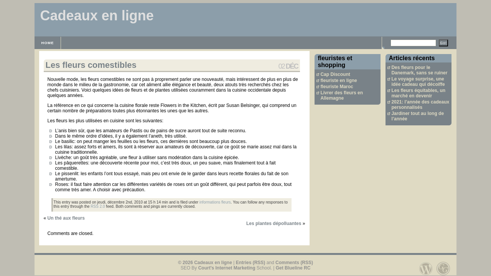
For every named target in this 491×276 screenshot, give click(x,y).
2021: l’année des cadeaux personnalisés (420, 104)
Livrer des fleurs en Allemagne (341, 95)
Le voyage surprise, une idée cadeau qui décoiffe (418, 81)
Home (47, 43)
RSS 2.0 (98, 206)
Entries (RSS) (250, 262)
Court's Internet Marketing (226, 268)
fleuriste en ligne (338, 80)
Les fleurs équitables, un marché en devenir (418, 93)
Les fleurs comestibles (91, 65)
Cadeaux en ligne (97, 15)
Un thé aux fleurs (66, 218)
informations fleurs (215, 202)
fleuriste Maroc (336, 86)
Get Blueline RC (293, 268)
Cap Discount (335, 74)
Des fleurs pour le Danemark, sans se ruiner (419, 70)
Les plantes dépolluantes (273, 223)
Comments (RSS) (294, 262)
